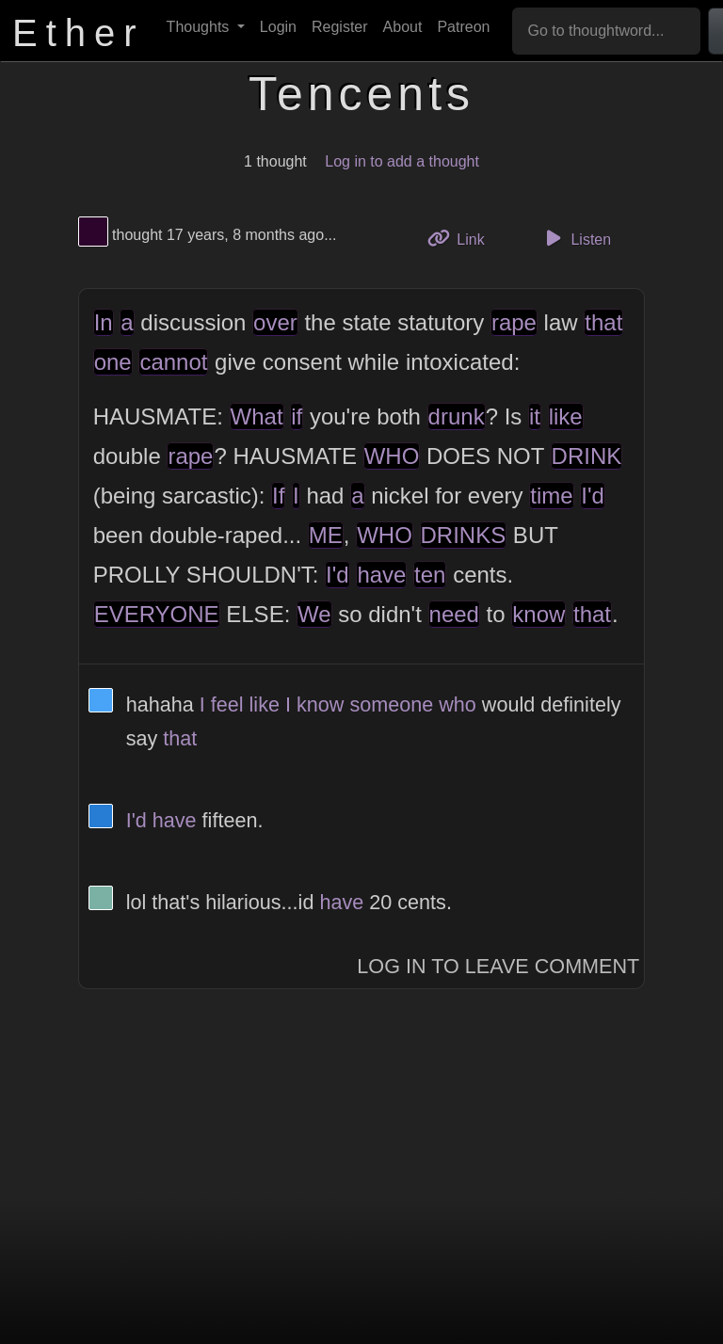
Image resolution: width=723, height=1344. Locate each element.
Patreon (463, 27)
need (454, 614)
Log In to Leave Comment (498, 966)
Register (340, 27)
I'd (592, 495)
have (381, 574)
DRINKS (463, 535)
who (457, 704)
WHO (392, 456)
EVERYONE (156, 614)
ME (326, 535)
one (113, 362)
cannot (173, 362)
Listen (575, 238)
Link (463, 238)
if (296, 416)
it (534, 416)
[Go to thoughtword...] (606, 31)
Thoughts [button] (200, 27)
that (603, 322)
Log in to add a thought (402, 161)
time (551, 495)
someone (391, 704)
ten (429, 574)
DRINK (587, 456)
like (566, 416)
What (257, 416)
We (314, 614)
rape (514, 322)
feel (227, 704)
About (403, 27)
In (103, 322)
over (275, 322)
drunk (456, 416)
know (538, 614)
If (278, 495)
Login (278, 27)
